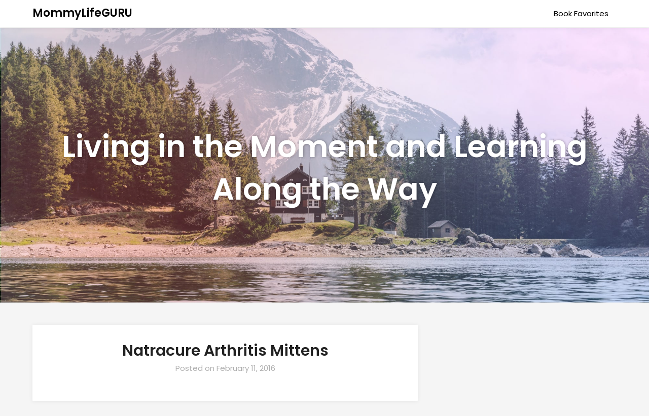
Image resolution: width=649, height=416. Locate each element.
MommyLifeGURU (82, 13)
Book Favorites (581, 13)
